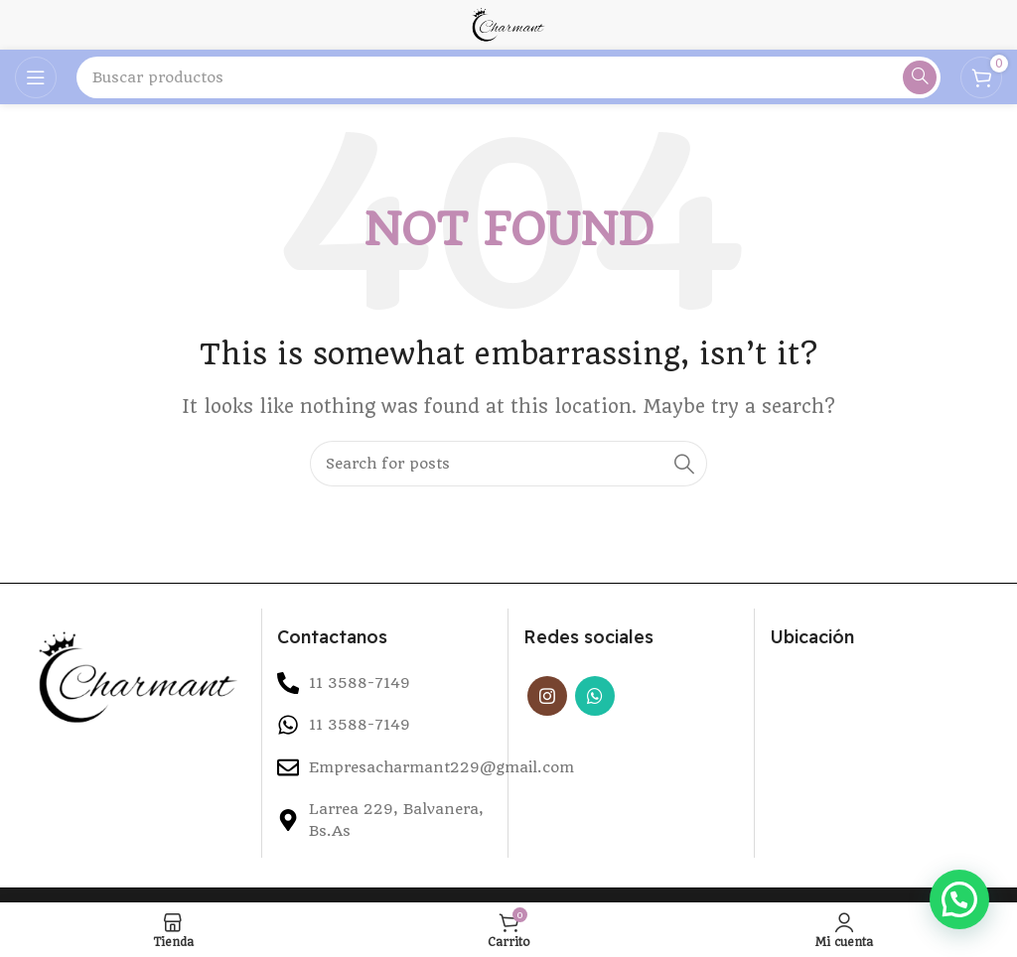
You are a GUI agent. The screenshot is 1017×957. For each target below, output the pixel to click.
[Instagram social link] (547, 696)
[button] (959, 899)
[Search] (508, 77)
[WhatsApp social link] (595, 696)
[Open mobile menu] (36, 77)
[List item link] (385, 725)
